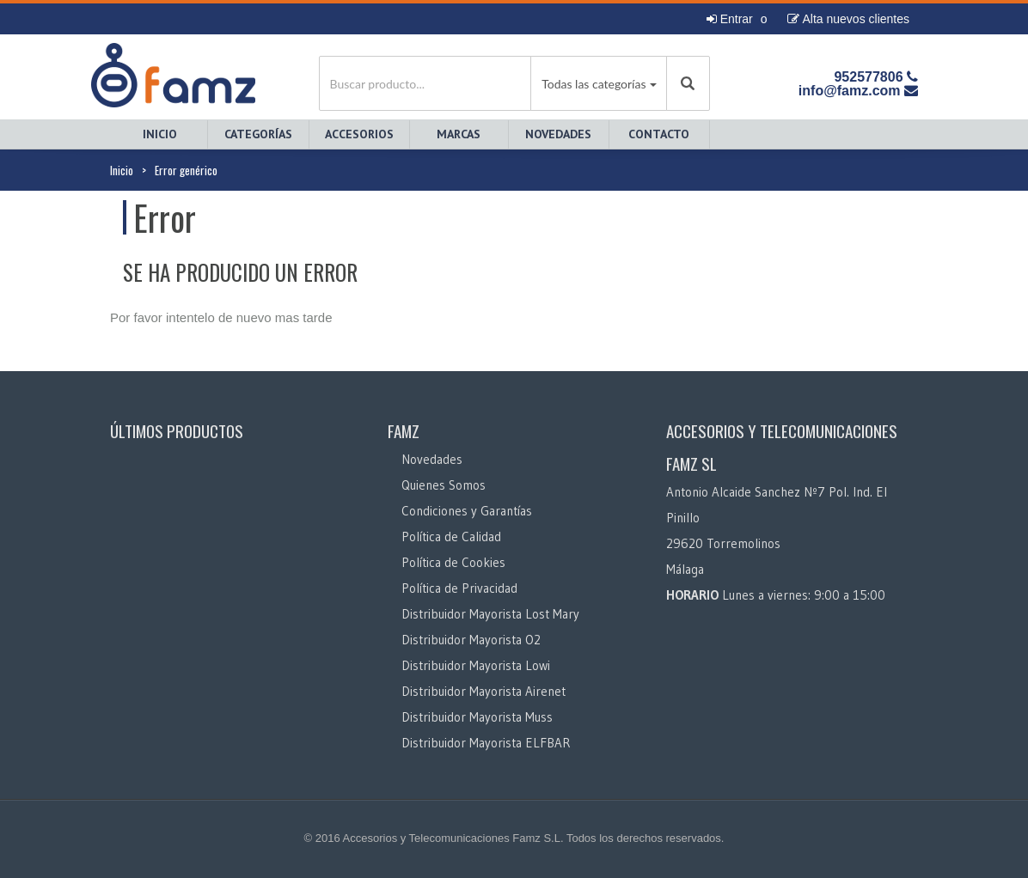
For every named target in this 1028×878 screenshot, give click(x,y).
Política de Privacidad (459, 588)
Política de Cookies (453, 562)
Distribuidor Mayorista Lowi (475, 665)
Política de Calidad (451, 536)
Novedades (558, 134)
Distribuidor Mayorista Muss (477, 717)
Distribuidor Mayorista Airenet (483, 691)
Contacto (658, 134)
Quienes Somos (443, 485)
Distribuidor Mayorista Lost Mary (490, 614)
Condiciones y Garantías (466, 511)
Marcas (458, 134)
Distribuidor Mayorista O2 (471, 639)
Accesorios (359, 134)
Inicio (160, 134)
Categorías (258, 134)
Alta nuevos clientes (848, 19)
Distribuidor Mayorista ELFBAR (486, 743)
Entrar (730, 19)
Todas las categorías (594, 83)
